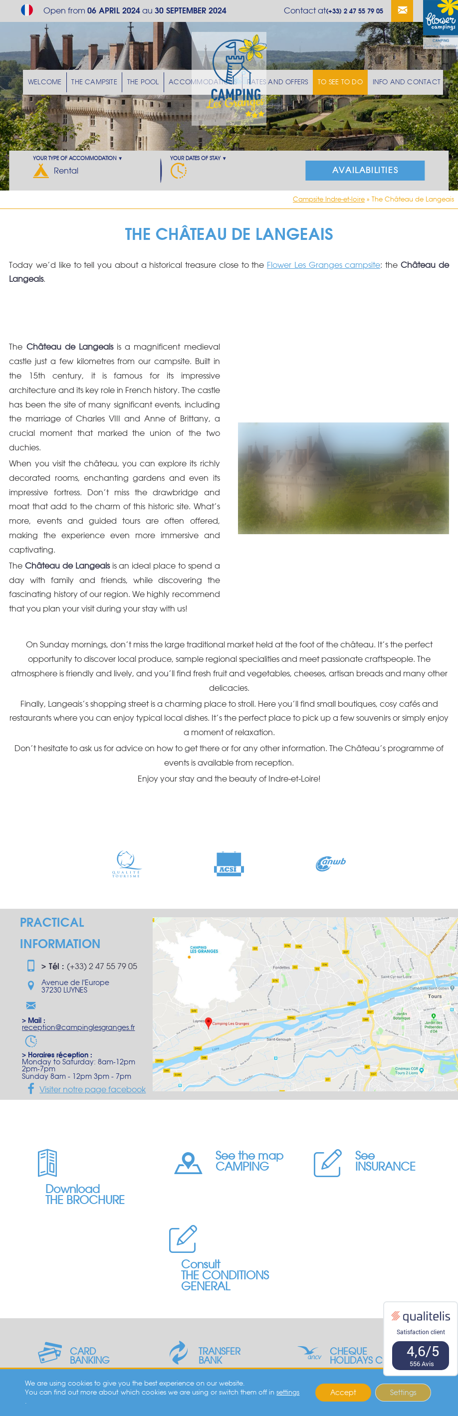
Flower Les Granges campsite (323, 265)
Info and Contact (393, 82)
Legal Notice (169, 1405)
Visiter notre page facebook (84, 1089)
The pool (152, 82)
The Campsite (107, 82)
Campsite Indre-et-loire (329, 199)
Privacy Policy (216, 1405)
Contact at (333, 10)
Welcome (60, 82)
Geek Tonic (124, 1405)
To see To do (333, 82)
